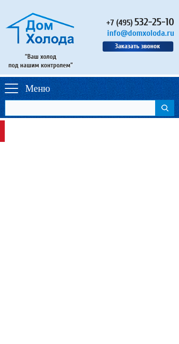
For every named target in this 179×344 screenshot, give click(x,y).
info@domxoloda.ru (140, 33)
